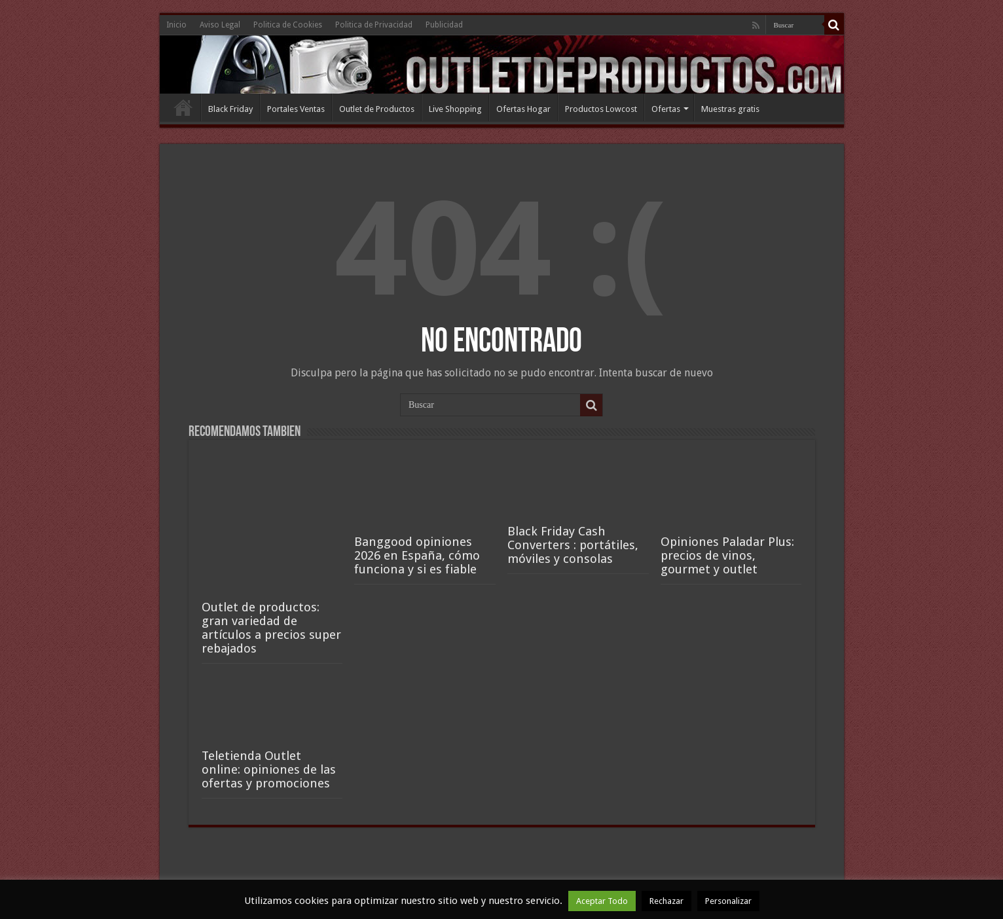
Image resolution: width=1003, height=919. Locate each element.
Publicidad (444, 24)
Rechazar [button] (666, 901)
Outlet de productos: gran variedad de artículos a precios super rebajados (271, 627)
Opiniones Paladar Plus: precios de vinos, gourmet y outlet (727, 555)
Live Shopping (455, 109)
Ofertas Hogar (523, 109)
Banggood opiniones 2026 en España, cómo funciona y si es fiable (417, 555)
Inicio (176, 24)
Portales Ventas (296, 109)
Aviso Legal (220, 24)
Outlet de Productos (376, 109)
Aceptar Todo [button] (602, 901)
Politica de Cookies (287, 24)
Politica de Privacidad (373, 24)
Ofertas (665, 109)
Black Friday (230, 109)
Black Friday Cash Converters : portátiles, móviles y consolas (572, 545)
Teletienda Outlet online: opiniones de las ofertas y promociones (269, 769)
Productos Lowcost (601, 109)
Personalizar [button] (728, 901)
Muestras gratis (730, 109)
